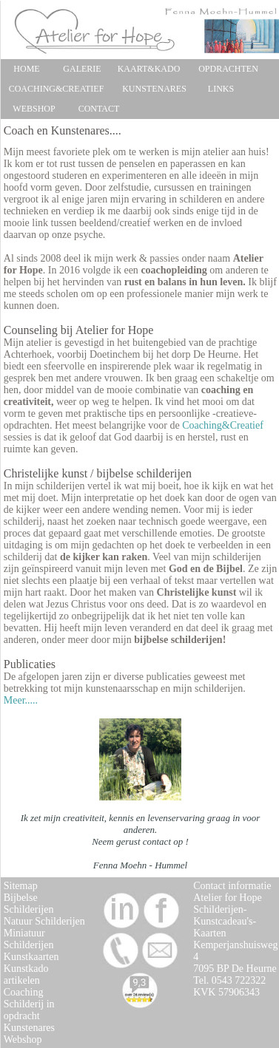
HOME (26, 69)
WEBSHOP (34, 108)
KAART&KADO (149, 69)
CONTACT (99, 108)
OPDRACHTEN (228, 69)
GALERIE (82, 69)
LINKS (221, 89)
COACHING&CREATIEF (56, 89)
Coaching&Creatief (222, 425)
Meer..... (21, 700)
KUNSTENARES (154, 89)
